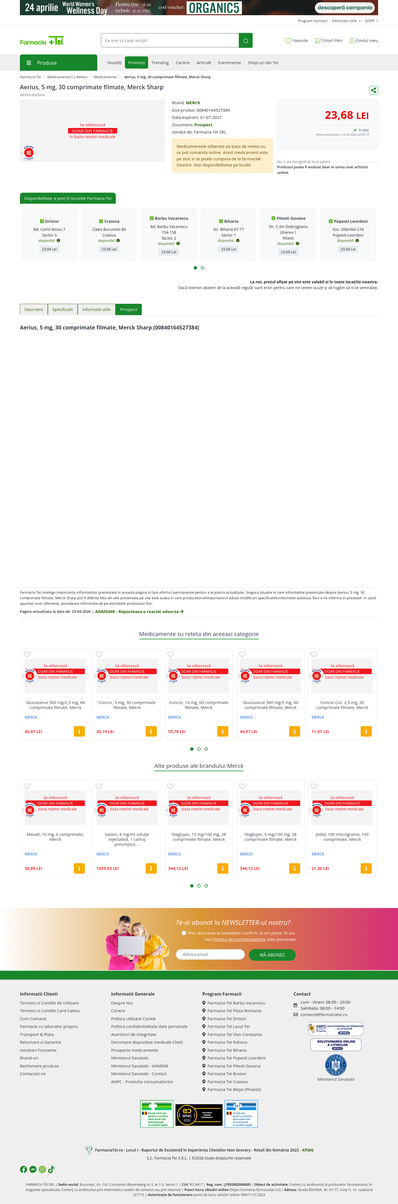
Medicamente (105, 76)
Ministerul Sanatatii (129, 1058)
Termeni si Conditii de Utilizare (49, 1003)
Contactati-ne (33, 1073)
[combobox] (170, 40)
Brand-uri (29, 1058)
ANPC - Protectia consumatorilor (142, 1081)
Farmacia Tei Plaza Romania (231, 1010)
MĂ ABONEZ (272, 955)
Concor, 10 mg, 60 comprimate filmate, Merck (199, 705)
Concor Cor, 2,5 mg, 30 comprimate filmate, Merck (342, 705)
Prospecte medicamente (134, 1050)
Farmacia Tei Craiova (225, 1081)
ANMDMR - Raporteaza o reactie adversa (139, 611)
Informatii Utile (345, 20)
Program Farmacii (313, 20)
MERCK (193, 102)
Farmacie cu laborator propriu (49, 1026)
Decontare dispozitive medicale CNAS (147, 1042)
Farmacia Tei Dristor (224, 1018)
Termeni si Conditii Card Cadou (50, 1010)
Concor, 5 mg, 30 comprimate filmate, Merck (127, 705)
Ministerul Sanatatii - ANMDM (139, 1066)
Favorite (296, 41)
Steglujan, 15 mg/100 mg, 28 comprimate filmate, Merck (199, 837)
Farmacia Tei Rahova (224, 1042)
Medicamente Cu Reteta (67, 76)
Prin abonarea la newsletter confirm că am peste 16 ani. (242, 933)
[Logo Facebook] (23, 1169)
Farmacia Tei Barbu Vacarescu (233, 1003)
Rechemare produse (39, 1066)
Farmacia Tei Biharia (224, 1050)
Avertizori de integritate (133, 1034)
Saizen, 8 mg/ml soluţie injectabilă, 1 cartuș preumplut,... (127, 839)
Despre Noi (122, 1003)
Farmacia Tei (30, 76)
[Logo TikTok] (51, 1169)
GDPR (370, 20)
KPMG (307, 1150)
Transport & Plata (37, 1034)
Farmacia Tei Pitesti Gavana (231, 1066)
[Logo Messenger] (32, 1169)
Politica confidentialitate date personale (149, 1026)
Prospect (203, 124)
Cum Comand (33, 1018)
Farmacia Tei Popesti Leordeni (234, 1058)
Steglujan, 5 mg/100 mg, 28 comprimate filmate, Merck (270, 837)
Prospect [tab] (128, 309)
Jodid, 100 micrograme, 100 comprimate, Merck (342, 837)
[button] (195, 268)
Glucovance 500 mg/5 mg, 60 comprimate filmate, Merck (270, 705)
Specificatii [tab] (63, 309)
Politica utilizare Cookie (133, 1018)
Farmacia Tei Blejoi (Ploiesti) (231, 1089)
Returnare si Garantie (40, 1042)
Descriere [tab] (34, 309)
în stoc (364, 130)
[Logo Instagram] (42, 1169)
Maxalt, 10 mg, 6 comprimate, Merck (55, 837)
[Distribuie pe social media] (373, 90)
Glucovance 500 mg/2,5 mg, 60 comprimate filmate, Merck (55, 705)
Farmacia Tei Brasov (224, 1073)
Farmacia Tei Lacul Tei (226, 1026)
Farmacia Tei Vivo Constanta (232, 1034)
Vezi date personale (250, 939)
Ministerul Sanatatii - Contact (139, 1073)
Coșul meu (328, 39)
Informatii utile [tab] (96, 309)
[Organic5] (199, 7)
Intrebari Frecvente (38, 1050)
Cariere (118, 1010)
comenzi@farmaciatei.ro (323, 1014)
